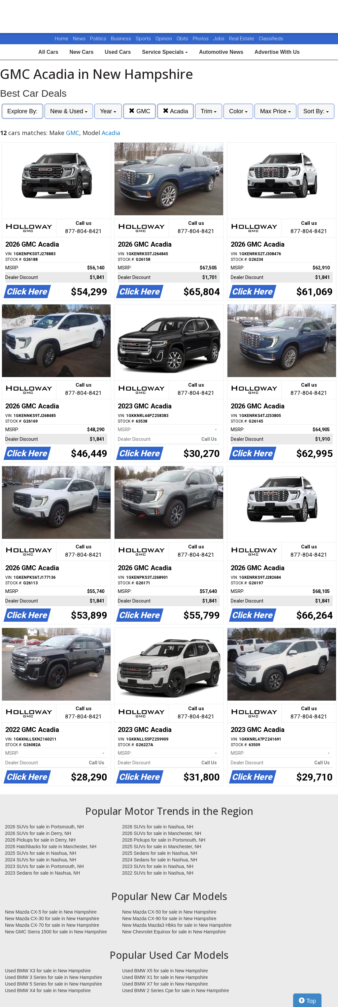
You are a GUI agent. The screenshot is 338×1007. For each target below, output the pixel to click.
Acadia (175, 111)
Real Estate (242, 39)
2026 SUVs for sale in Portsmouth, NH (44, 826)
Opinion (164, 39)
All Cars (48, 52)
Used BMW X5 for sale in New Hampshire (165, 970)
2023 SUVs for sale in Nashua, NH (157, 866)
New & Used (68, 111)
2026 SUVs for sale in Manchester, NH (161, 833)
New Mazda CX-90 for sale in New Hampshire (169, 918)
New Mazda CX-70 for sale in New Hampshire (52, 925)
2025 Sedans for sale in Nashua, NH (159, 853)
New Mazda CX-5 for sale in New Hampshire (51, 912)
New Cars (81, 52)
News (79, 39)
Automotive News (221, 52)
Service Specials (165, 52)
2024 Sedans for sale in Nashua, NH (159, 859)
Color (238, 111)
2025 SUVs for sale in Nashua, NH (40, 853)
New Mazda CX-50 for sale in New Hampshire (169, 912)
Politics (98, 39)
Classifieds (271, 39)
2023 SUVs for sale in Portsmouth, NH (44, 866)
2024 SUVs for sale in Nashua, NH (40, 859)
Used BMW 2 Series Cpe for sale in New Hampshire (175, 990)
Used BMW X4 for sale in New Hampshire (48, 990)
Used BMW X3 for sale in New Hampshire (48, 970)
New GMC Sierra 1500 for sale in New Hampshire (56, 931)
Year (108, 111)
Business (121, 39)
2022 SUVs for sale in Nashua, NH (157, 873)
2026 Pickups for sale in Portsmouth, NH (163, 840)
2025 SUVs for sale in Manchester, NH (161, 846)
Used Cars (118, 52)
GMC (139, 111)
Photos (201, 39)
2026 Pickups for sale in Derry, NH (40, 840)
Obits (183, 39)
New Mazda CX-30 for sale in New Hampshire (52, 918)
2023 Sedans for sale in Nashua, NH (42, 873)
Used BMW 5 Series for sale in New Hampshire (53, 984)
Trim (209, 111)
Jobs (219, 39)
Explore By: (22, 111)
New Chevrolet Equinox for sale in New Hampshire (174, 931)
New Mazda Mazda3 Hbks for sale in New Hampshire (176, 925)
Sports (144, 39)
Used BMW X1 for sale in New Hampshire (165, 977)
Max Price (275, 111)
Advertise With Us (277, 52)
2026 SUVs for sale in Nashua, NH (157, 826)
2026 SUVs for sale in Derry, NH (38, 833)
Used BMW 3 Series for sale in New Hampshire (53, 977)
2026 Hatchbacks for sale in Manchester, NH (50, 846)
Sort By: (316, 111)
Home (61, 39)
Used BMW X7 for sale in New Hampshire (165, 984)
